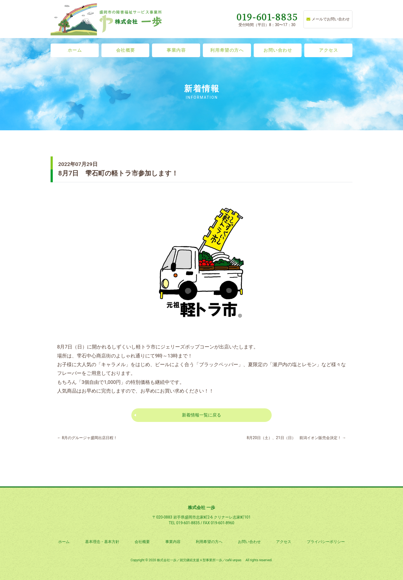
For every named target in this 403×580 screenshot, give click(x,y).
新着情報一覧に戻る (201, 415)
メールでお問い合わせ (328, 19)
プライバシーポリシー (326, 541)
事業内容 (176, 50)
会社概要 (125, 50)
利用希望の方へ (227, 50)
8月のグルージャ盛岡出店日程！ (87, 438)
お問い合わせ (278, 50)
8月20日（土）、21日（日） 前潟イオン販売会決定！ (296, 438)
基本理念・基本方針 (102, 541)
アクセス (328, 50)
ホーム (75, 50)
